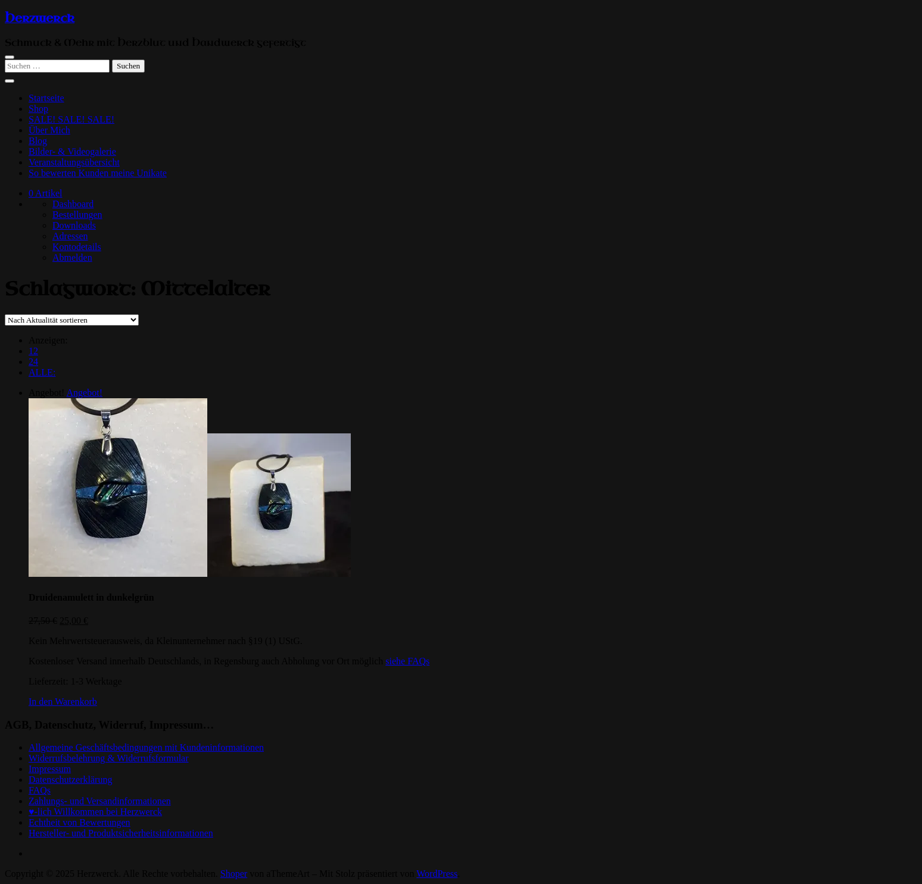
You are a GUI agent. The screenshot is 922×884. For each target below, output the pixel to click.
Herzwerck (39, 18)
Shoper (233, 874)
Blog (38, 141)
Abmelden (72, 257)
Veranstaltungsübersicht (74, 162)
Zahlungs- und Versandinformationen (100, 801)
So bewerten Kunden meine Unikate (98, 173)
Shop (38, 109)
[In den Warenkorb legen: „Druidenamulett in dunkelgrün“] (63, 701)
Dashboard (73, 204)
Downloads (74, 225)
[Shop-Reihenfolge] (72, 320)
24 (33, 362)
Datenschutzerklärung (70, 779)
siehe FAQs (407, 661)
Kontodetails (76, 247)
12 (33, 351)
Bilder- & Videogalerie (72, 151)
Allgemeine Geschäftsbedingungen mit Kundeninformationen (146, 747)
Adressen (70, 236)
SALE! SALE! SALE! (71, 119)
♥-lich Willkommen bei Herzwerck (95, 812)
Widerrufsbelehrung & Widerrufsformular (109, 758)
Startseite (46, 98)
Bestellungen (77, 215)
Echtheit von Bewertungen (79, 822)
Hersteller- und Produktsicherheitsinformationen (121, 833)
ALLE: (42, 372)
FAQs (40, 790)
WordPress (436, 874)
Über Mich (49, 130)
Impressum (50, 769)
